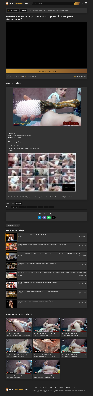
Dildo (40, 207)
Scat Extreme (14, 10)
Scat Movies (43, 387)
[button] (82, 3)
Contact (74, 387)
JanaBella (22, 207)
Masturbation (32, 207)
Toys (46, 207)
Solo (51, 207)
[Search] (76, 3)
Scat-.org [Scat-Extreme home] (18, 3)
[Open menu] (86, 3)
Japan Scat (53, 387)
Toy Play (14, 207)
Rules (68, 387)
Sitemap (61, 387)
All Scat (23, 10)
